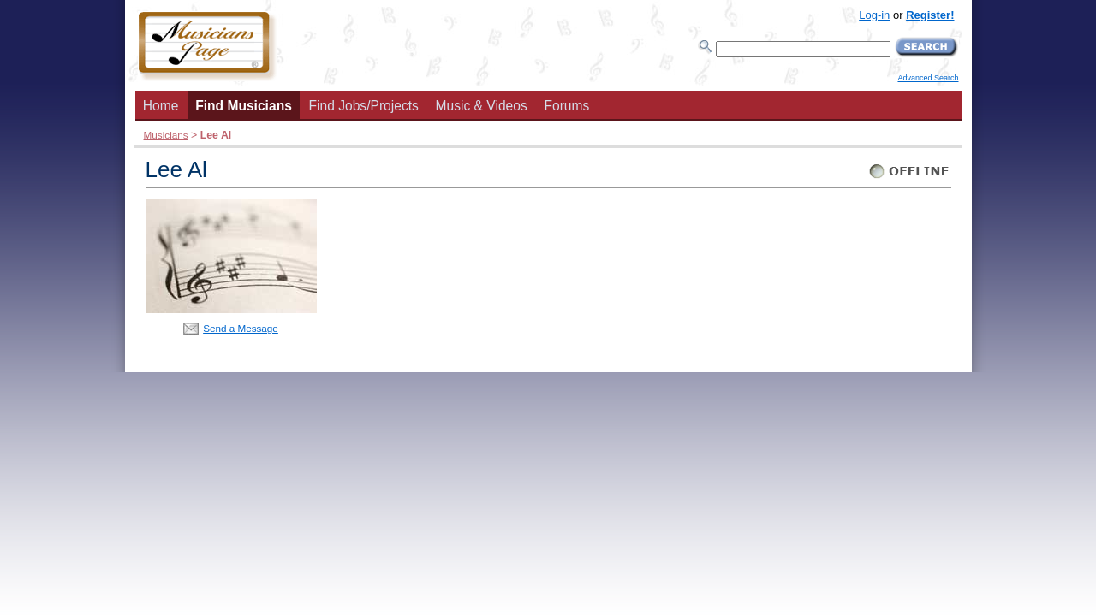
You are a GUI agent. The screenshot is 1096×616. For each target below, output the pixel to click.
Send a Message (240, 328)
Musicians (166, 134)
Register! (930, 15)
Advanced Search (927, 78)
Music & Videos (481, 105)
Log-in (874, 15)
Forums (566, 105)
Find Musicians (243, 105)
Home (161, 105)
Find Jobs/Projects (364, 105)
